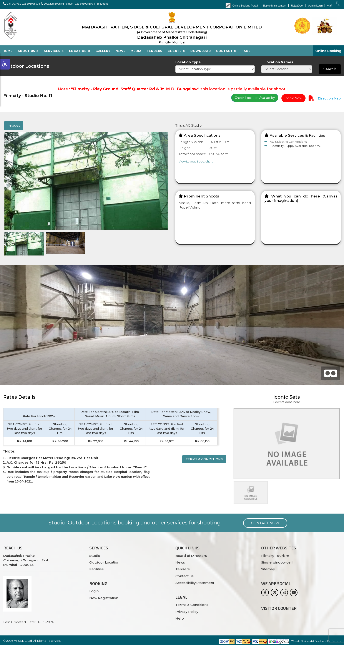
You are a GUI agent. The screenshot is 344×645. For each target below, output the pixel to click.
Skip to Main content (275, 5)
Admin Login (315, 5)
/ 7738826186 (100, 3)
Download (200, 51)
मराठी (329, 5)
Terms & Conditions (204, 459)
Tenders (155, 51)
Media (136, 51)
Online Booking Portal (245, 5)
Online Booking (328, 51)
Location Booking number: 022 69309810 (66, 3)
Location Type (188, 62)
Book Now (293, 98)
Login (94, 591)
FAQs (246, 51)
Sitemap (268, 569)
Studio (94, 556)
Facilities (96, 569)
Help (179, 618)
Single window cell (277, 562)
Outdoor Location (104, 562)
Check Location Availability (255, 98)
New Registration (103, 598)
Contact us (184, 576)
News (121, 51)
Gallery (102, 51)
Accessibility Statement (194, 583)
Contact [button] (226, 51)
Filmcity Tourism (275, 556)
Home (8, 51)
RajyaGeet (297, 5)
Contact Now (265, 523)
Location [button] (79, 51)
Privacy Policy (186, 612)
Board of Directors (191, 556)
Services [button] (54, 51)
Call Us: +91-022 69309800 (20, 3)
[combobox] (337, 4)
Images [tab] (14, 125)
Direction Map (329, 98)
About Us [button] (28, 51)
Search (329, 69)
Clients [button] (176, 51)
